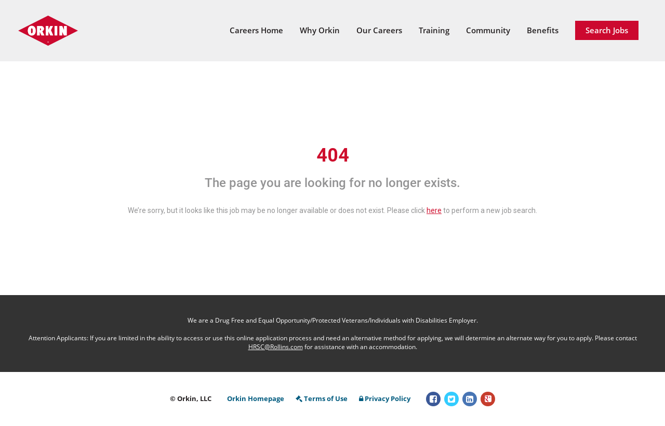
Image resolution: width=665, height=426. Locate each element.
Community (488, 30)
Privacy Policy (384, 398)
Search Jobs (607, 30)
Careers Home (256, 30)
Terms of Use (322, 398)
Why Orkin (320, 30)
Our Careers (379, 30)
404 (332, 155)
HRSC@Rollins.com (275, 346)
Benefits (542, 30)
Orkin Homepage (255, 398)
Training (434, 30)
